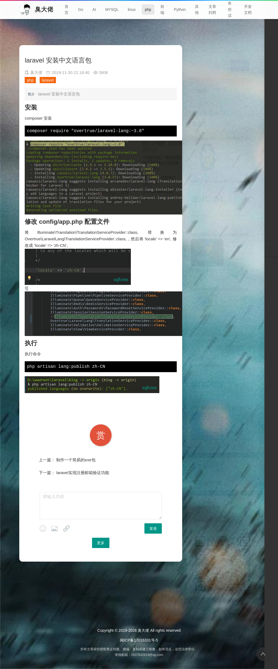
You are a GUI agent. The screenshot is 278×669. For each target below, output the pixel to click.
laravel (48, 80)
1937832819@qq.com (147, 655)
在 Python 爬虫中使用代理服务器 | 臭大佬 (226, 131)
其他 (197, 9)
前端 (162, 9)
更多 (101, 543)
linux (132, 9)
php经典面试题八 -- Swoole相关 (218, 357)
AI (94, 9)
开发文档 (248, 9)
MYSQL (112, 9)
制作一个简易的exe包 (75, 460)
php (148, 9)
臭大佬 (143, 630)
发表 (153, 528)
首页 (66, 9)
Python (180, 9)
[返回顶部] (263, 654)
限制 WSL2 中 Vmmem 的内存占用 (221, 400)
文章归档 (212, 9)
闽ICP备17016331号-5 (139, 640)
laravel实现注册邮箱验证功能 (82, 472)
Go (80, 9)
